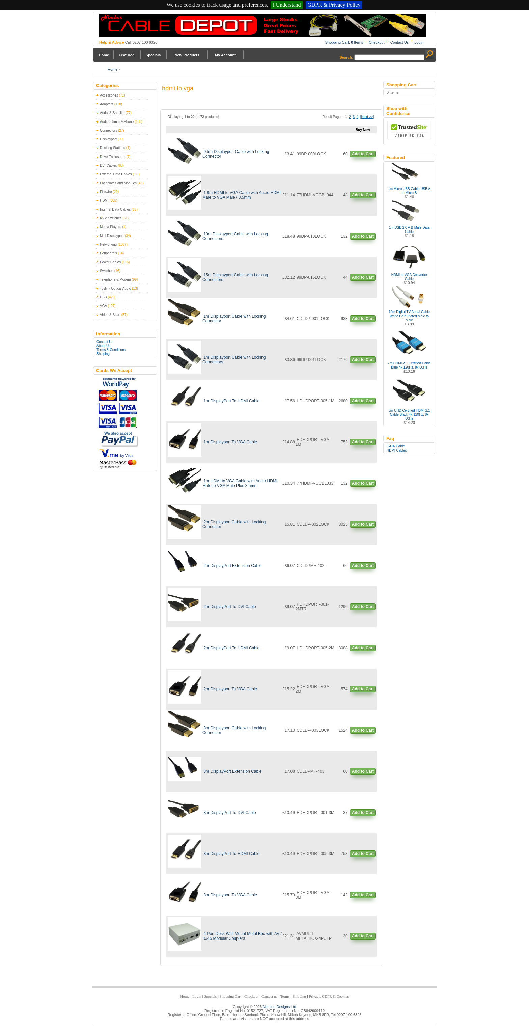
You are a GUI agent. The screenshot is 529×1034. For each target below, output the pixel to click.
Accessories (109, 95)
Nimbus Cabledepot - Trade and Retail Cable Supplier (262, 25)
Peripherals (108, 253)
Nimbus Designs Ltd (279, 1007)
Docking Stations (112, 148)
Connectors (108, 130)
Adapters (106, 104)
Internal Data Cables (115, 209)
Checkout (376, 42)
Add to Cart (363, 154)
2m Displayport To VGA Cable (230, 689)
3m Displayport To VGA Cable (230, 895)
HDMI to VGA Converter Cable (409, 277)
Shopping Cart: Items (344, 42)
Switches (106, 271)
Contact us (269, 996)
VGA (103, 306)
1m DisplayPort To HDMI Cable (231, 401)
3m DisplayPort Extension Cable (232, 771)
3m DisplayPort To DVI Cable (229, 812)
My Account (225, 55)
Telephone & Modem (115, 279)
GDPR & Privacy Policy (334, 5)
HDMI (104, 200)
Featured (126, 55)
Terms (284, 996)
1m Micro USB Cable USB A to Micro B (409, 191)
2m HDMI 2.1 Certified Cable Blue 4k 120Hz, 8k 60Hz (409, 365)
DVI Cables (108, 165)
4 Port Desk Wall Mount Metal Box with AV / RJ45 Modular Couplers (242, 936)
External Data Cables (116, 174)
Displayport (108, 139)
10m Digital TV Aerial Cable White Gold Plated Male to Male (409, 316)
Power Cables (110, 262)
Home (104, 55)
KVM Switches (110, 218)
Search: (346, 57)
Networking (108, 244)
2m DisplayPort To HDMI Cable (231, 648)
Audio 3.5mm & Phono (117, 122)
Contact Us (399, 42)
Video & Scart (110, 315)
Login (418, 42)
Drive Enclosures (113, 157)
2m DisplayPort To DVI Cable (229, 606)
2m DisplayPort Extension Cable (232, 565)
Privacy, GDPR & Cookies (329, 996)
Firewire (106, 192)
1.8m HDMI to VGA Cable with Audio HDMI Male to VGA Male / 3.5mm (241, 195)
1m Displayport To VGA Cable (230, 442)
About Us (103, 346)
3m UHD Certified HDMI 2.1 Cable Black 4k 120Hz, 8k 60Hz (409, 414)
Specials (153, 55)
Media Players (110, 227)
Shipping (103, 354)
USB (103, 297)
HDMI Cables (397, 450)
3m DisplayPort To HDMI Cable (231, 853)
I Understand (287, 5)
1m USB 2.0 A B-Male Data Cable (409, 230)
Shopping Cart (230, 996)
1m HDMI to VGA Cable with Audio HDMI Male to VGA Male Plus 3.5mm (239, 483)
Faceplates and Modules (118, 183)
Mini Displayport (112, 236)
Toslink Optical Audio (115, 288)
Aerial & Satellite (112, 113)
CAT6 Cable (396, 446)
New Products (186, 55)
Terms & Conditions (111, 350)
